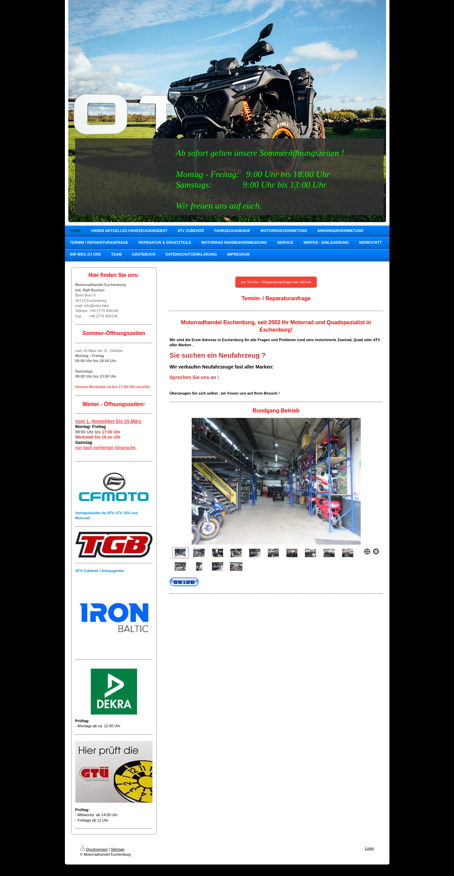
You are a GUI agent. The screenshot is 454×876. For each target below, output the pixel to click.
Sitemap (117, 849)
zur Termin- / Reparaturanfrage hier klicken (276, 282)
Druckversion (94, 849)
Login (369, 848)
